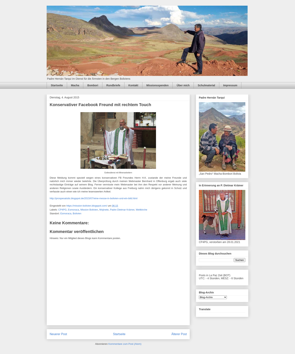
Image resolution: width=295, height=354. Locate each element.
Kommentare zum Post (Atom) (124, 343)
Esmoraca (73, 209)
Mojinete (104, 209)
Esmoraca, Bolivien (70, 213)
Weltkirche (141, 209)
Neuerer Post (58, 334)
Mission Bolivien (89, 209)
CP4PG (62, 209)
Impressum (230, 85)
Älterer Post (179, 334)
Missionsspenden (157, 85)
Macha (75, 85)
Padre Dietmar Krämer (122, 209)
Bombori (92, 85)
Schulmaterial (206, 85)
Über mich (183, 85)
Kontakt (133, 85)
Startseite (57, 85)
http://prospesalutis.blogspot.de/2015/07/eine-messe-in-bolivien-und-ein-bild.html (93, 198)
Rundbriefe (113, 85)
